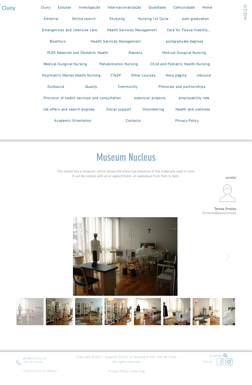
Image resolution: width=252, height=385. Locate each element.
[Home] (229, 6)
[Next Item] (227, 256)
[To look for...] (218, 355)
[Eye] (220, 361)
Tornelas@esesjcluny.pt (219, 213)
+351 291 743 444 (33, 362)
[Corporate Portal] (229, 18)
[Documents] (229, 14)
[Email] (229, 10)
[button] (45, 7)
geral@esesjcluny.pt (35, 358)
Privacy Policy (118, 371)
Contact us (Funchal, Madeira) (40, 371)
